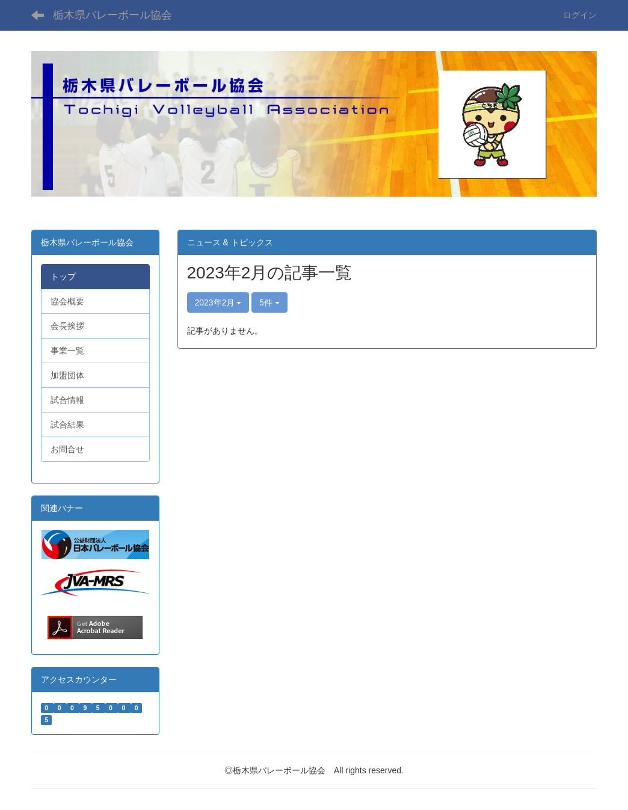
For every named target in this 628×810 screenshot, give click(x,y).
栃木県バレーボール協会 (112, 15)
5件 (269, 302)
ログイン (580, 15)
